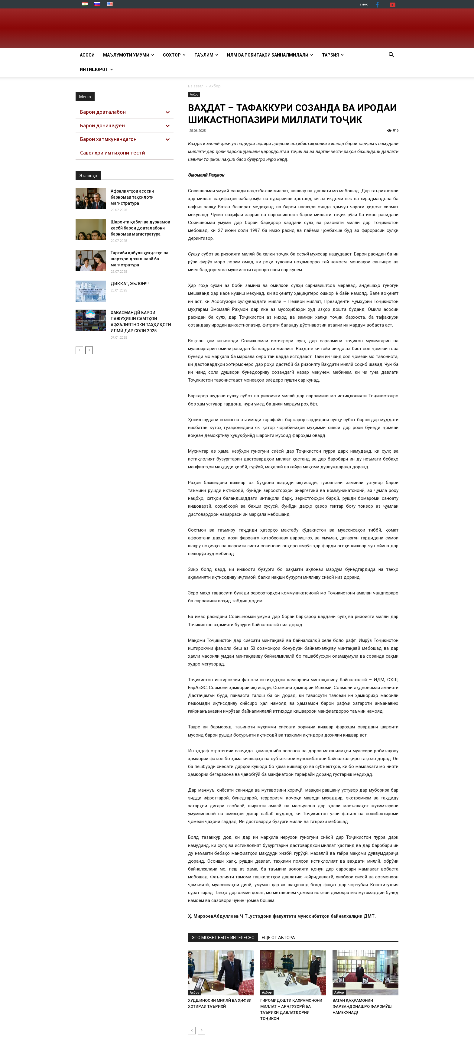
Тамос (363, 4)
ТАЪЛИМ (206, 55)
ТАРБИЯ (333, 55)
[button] (391, 55)
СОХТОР (174, 55)
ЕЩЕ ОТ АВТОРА (278, 937)
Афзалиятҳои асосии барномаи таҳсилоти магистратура (132, 197)
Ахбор (194, 94)
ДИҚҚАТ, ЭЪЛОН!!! (130, 283)
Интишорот (96, 69)
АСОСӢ (87, 55)
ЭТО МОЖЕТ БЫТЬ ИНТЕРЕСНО (223, 937)
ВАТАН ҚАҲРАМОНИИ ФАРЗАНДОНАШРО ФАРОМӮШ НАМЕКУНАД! (362, 1006)
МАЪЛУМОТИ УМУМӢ (128, 55)
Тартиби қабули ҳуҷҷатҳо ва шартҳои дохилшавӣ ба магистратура (139, 258)
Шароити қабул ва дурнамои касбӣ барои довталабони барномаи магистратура (140, 228)
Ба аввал (195, 86)
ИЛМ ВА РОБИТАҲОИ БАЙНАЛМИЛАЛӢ (270, 55)
